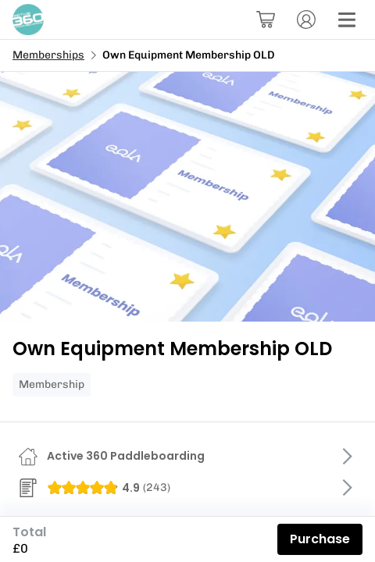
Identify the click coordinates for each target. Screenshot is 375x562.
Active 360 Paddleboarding (126, 456)
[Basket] (265, 19)
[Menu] (346, 19)
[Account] (306, 19)
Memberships (48, 55)
